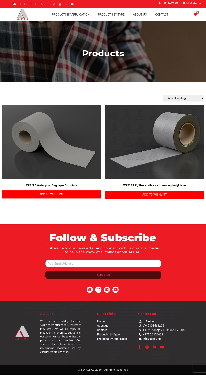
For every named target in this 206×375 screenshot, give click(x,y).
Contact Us (147, 314)
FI (36, 3)
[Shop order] (183, 98)
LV (20, 3)
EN (14, 3)
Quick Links (106, 314)
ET (31, 3)
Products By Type (111, 14)
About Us (140, 14)
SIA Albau (47, 314)
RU (41, 3)
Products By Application (71, 14)
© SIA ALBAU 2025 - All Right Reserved (103, 370)
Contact (161, 14)
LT (25, 3)
